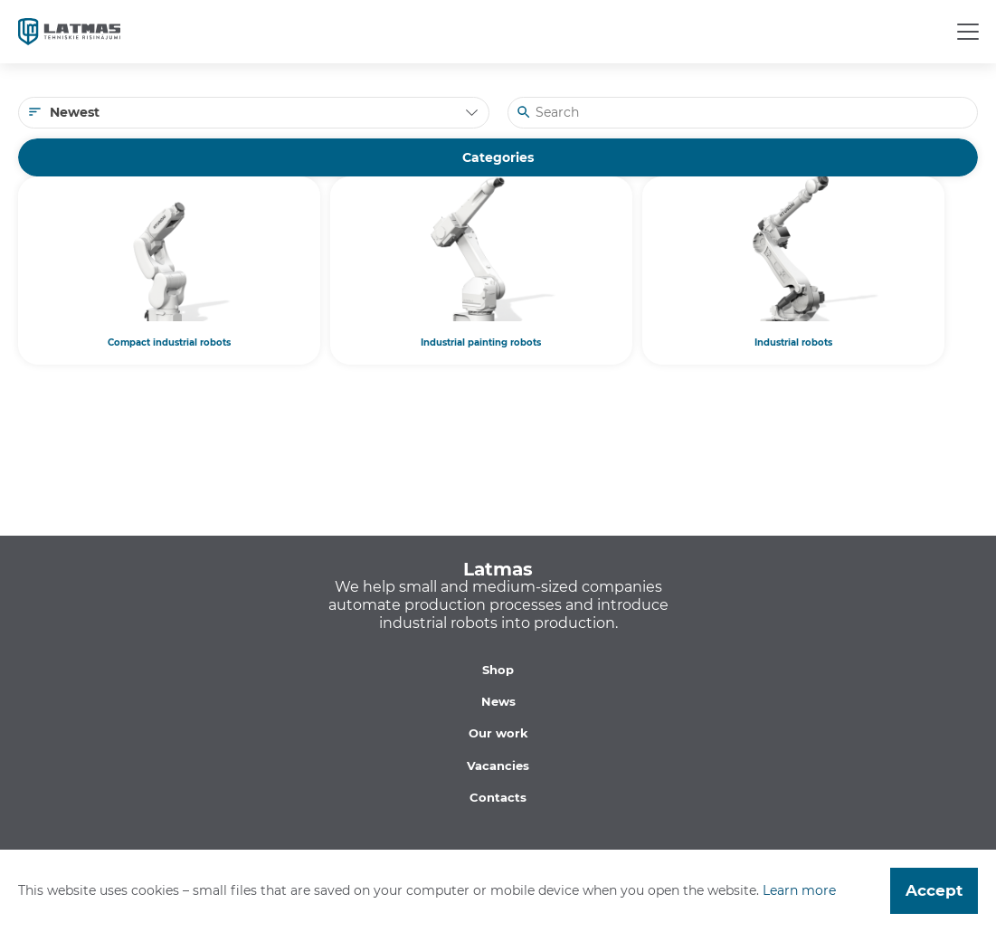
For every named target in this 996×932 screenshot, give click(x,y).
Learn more (799, 890)
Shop (498, 669)
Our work (498, 733)
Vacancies (498, 765)
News (498, 701)
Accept (934, 890)
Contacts (498, 797)
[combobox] (253, 112)
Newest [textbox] (75, 112)
